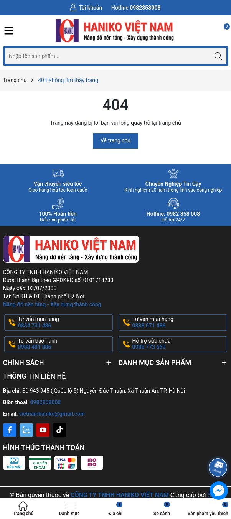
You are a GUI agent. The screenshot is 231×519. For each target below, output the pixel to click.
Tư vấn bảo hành (64, 344)
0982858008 (45, 402)
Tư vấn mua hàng (64, 322)
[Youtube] (43, 430)
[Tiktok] (59, 430)
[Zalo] (26, 430)
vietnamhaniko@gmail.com (52, 414)
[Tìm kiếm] (218, 56)
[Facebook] (9, 430)
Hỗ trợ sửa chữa (179, 344)
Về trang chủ (115, 140)
